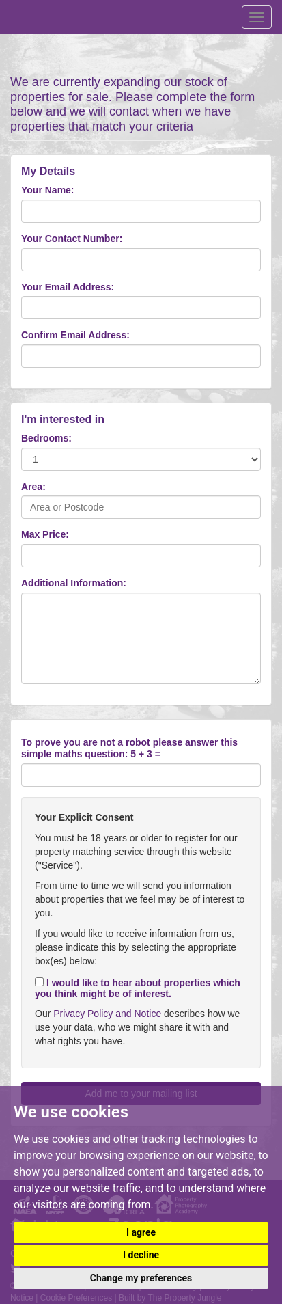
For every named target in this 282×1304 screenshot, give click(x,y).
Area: (33, 486)
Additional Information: (73, 583)
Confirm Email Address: (75, 334)
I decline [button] (141, 1254)
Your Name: (47, 190)
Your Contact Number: (71, 238)
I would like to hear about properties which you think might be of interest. (137, 988)
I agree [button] (141, 1232)
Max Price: (45, 534)
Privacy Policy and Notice (107, 1013)
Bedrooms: (46, 438)
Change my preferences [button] (141, 1278)
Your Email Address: (67, 287)
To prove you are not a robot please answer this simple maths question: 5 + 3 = (129, 748)
